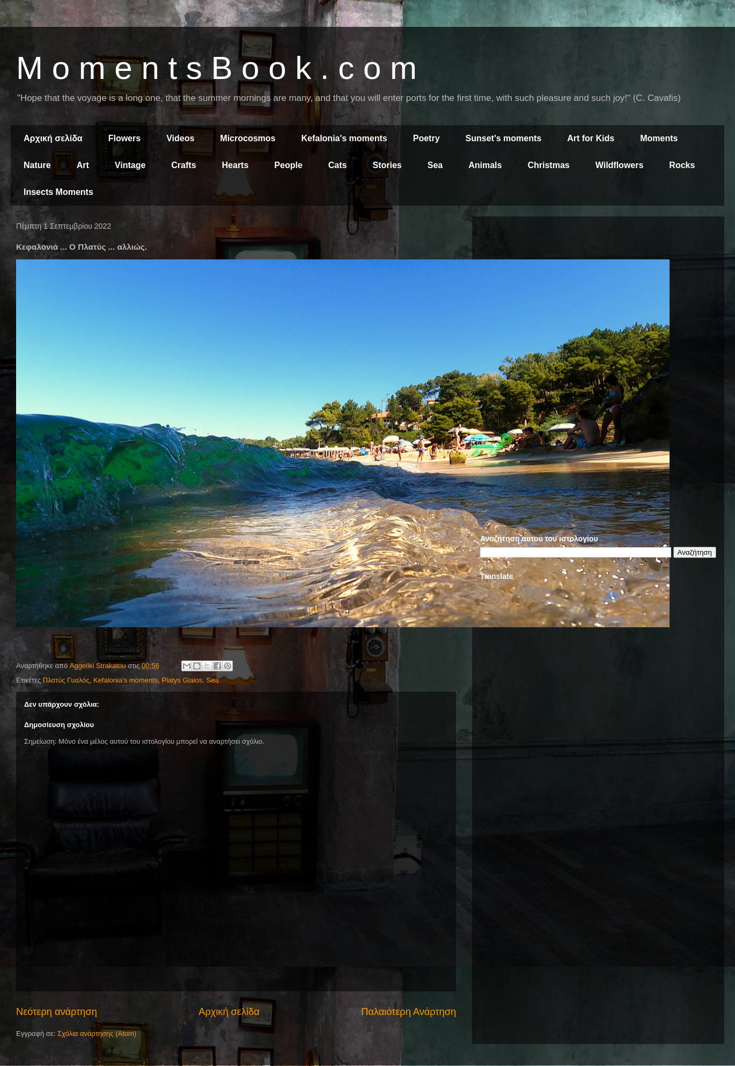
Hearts (235, 165)
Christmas (548, 165)
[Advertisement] (598, 299)
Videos (180, 138)
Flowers (124, 138)
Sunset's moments (504, 138)
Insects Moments (58, 192)
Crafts (183, 165)
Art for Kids (590, 138)
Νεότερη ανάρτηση (56, 1011)
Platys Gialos (181, 680)
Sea (435, 165)
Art (83, 165)
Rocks (682, 165)
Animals (485, 165)
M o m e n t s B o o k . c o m (216, 68)
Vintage (130, 165)
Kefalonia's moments (344, 138)
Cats (337, 165)
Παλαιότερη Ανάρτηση (408, 1011)
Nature (37, 165)
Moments (659, 138)
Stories (387, 165)
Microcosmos (247, 138)
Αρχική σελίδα (53, 138)
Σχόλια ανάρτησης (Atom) (96, 1033)
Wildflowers (620, 165)
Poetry (426, 138)
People (288, 165)
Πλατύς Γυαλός (66, 680)
